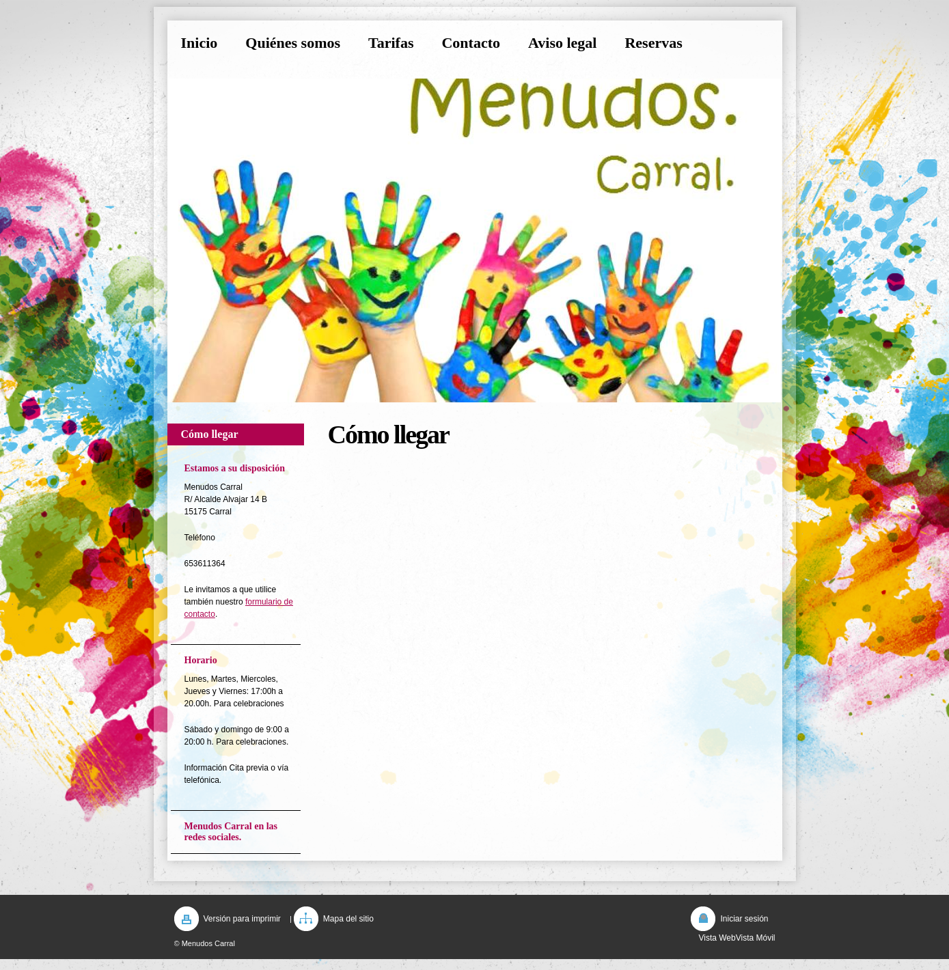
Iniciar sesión (744, 919)
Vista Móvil (755, 938)
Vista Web (716, 938)
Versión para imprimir (242, 919)
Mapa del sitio (348, 919)
